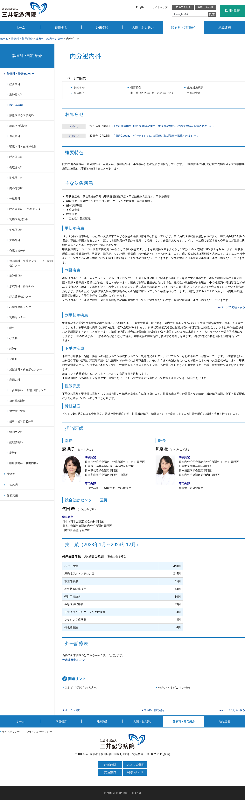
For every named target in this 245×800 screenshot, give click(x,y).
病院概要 (61, 27)
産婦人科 (14, 379)
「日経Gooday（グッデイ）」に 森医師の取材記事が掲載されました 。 (156, 135)
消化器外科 (16, 229)
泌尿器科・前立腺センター (25, 369)
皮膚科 (13, 358)
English (141, 7)
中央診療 (12, 484)
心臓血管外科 (17, 250)
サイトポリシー (11, 731)
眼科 (12, 327)
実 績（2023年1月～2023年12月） (152, 92)
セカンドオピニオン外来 (174, 687)
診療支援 (12, 495)
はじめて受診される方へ (81, 687)
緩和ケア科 (16, 431)
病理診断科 (16, 442)
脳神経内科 (16, 94)
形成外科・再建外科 (21, 286)
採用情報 (232, 11)
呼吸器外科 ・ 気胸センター (26, 209)
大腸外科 (14, 240)
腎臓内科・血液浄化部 (23, 146)
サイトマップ (159, 7)
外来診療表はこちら (74, 659)
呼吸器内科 (16, 156)
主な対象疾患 (195, 87)
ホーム (20, 27)
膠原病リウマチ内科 (21, 115)
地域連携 (224, 27)
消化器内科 (16, 177)
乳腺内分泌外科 (18, 219)
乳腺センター (17, 317)
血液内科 (14, 136)
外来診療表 (194, 92)
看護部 (11, 473)
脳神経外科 (16, 275)
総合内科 (14, 84)
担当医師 (79, 92)
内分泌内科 (16, 105)
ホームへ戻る (72, 710)
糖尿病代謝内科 (18, 125)
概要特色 (135, 87)
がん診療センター (20, 296)
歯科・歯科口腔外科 (21, 421)
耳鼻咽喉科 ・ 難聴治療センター (29, 390)
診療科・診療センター (49, 38)
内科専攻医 (16, 188)
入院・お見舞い (143, 27)
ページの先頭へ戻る (232, 307)
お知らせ (79, 87)
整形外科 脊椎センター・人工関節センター (31, 263)
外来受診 (102, 27)
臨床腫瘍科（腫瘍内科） (24, 463)
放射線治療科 (17, 411)
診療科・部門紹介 (183, 27)
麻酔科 (13, 452)
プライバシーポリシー (39, 731)
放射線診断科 (17, 400)
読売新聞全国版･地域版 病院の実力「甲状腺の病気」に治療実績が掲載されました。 (164, 126)
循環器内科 (16, 167)
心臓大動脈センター (21, 307)
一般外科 (14, 198)
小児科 (13, 338)
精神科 (13, 348)
